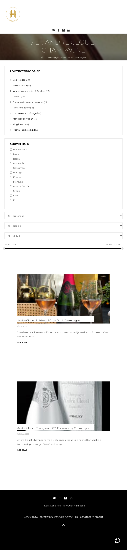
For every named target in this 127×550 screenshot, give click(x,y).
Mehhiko (18, 181)
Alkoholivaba (20, 85)
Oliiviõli (17, 96)
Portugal (17, 172)
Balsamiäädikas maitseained (28, 101)
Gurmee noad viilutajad (25, 113)
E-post (44, 531)
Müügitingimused (75, 505)
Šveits (16, 190)
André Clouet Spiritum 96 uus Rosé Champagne (50, 320)
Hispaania (18, 162)
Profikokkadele (21, 107)
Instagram (68, 531)
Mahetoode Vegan (23, 118)
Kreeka (17, 176)
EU (14, 199)
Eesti (16, 195)
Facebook (55, 531)
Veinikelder (19, 79)
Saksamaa (19, 167)
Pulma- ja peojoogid (24, 129)
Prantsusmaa (20, 149)
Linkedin (82, 531)
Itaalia (16, 158)
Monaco (17, 153)
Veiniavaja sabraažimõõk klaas (29, 91)
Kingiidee (18, 124)
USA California (21, 186)
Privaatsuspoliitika (52, 505)
